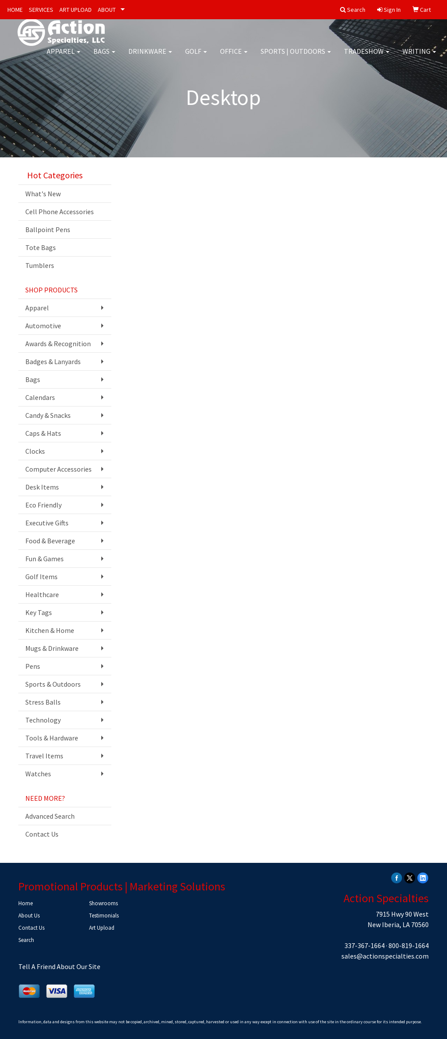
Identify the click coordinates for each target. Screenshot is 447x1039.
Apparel (63, 56)
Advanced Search (50, 816)
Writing (419, 56)
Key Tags (38, 612)
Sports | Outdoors (296, 56)
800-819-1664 (409, 945)
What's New (43, 193)
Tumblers (39, 265)
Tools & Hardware (51, 737)
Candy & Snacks (48, 415)
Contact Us (41, 834)
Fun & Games (44, 558)
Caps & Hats (43, 433)
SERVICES (41, 10)
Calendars (40, 397)
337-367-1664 (364, 945)
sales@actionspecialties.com (385, 956)
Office (234, 56)
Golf (196, 56)
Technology (43, 720)
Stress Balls (43, 702)
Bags (104, 56)
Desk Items (42, 487)
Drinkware (150, 56)
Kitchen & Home (49, 630)
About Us (29, 915)
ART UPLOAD (75, 10)
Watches (38, 773)
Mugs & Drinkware (52, 648)
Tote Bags (40, 247)
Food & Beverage (50, 540)
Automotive (43, 325)
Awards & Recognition (58, 343)
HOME (15, 10)
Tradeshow (366, 56)
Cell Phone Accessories (59, 211)
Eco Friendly (43, 504)
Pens (32, 666)
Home (25, 903)
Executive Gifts (47, 522)
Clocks (35, 451)
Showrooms (103, 903)
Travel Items (44, 755)
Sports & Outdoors (53, 684)
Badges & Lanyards (53, 361)
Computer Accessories (58, 469)
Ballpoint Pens (47, 229)
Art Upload (101, 927)
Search (26, 940)
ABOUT (107, 10)
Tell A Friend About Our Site (59, 966)
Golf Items (41, 576)
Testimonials (104, 915)
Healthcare (42, 594)
